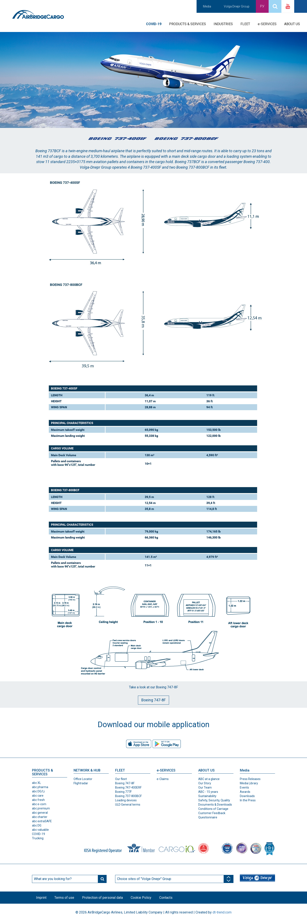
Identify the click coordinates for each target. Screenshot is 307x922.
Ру (262, 6)
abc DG (36, 825)
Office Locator (83, 779)
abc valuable (40, 829)
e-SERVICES (267, 24)
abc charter (39, 817)
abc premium (41, 808)
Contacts (168, 898)
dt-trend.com (222, 913)
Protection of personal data (104, 898)
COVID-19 (38, 834)
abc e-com (39, 804)
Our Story (204, 783)
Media (207, 6)
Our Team (205, 787)
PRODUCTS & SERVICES (187, 24)
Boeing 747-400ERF (128, 787)
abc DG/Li (38, 791)
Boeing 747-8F (153, 700)
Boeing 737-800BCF (128, 796)
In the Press (248, 800)
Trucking (37, 838)
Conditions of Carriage (213, 809)
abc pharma (40, 787)
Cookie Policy (143, 898)
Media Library (249, 783)
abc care (37, 795)
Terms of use (65, 898)
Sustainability (207, 796)
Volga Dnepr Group (236, 6)
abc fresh (38, 800)
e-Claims (163, 779)
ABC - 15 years (208, 791)
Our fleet (121, 779)
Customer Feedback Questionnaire (211, 815)
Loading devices (126, 800)
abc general (40, 812)
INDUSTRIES (223, 24)
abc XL (36, 782)
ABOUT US (292, 24)
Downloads (247, 796)
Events (244, 787)
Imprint (41, 898)
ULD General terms (127, 804)
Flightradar (81, 783)
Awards (245, 791)
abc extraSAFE (42, 821)
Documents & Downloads (215, 804)
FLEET (245, 24)
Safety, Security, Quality (214, 800)
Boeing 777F (123, 791)
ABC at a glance (209, 779)
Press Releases (250, 779)
